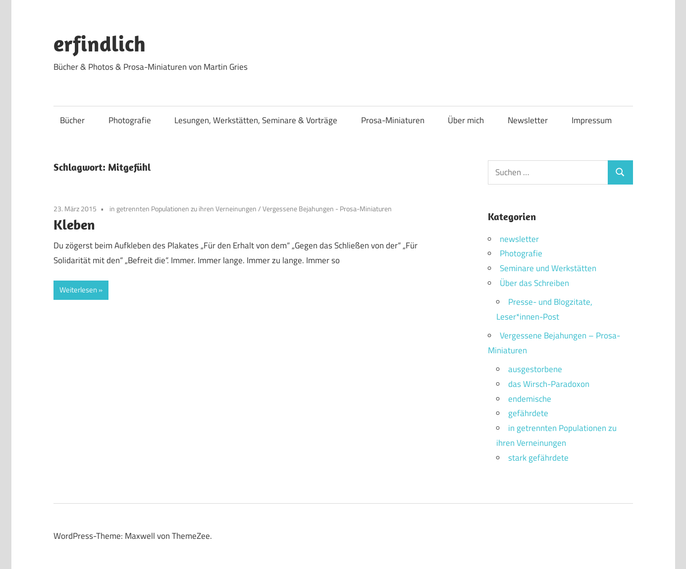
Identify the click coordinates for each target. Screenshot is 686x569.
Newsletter (528, 120)
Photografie (129, 120)
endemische (529, 398)
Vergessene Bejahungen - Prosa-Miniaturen (327, 208)
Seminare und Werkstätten (548, 268)
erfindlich (99, 43)
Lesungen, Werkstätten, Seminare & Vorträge (255, 120)
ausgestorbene (535, 369)
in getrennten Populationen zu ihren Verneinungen (183, 208)
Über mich (466, 120)
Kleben (74, 224)
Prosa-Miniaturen (392, 120)
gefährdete (528, 413)
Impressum (592, 120)
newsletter (519, 239)
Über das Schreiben (534, 283)
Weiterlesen (78, 289)
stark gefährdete (538, 457)
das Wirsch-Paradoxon (548, 384)
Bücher (72, 120)
